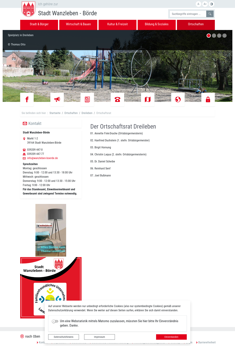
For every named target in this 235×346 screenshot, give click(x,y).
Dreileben (87, 113)
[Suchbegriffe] (188, 14)
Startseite (55, 113)
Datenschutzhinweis (63, 336)
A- (198, 4)
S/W (211, 4)
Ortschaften (71, 113)
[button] (20, 66)
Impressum (99, 336)
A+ (205, 4)
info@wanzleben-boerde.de (42, 158)
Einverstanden (171, 336)
